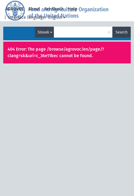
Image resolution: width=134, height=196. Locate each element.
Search (122, 32)
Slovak (43, 32)
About (34, 8)
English (55, 17)
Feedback (54, 8)
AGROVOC (14, 8)
